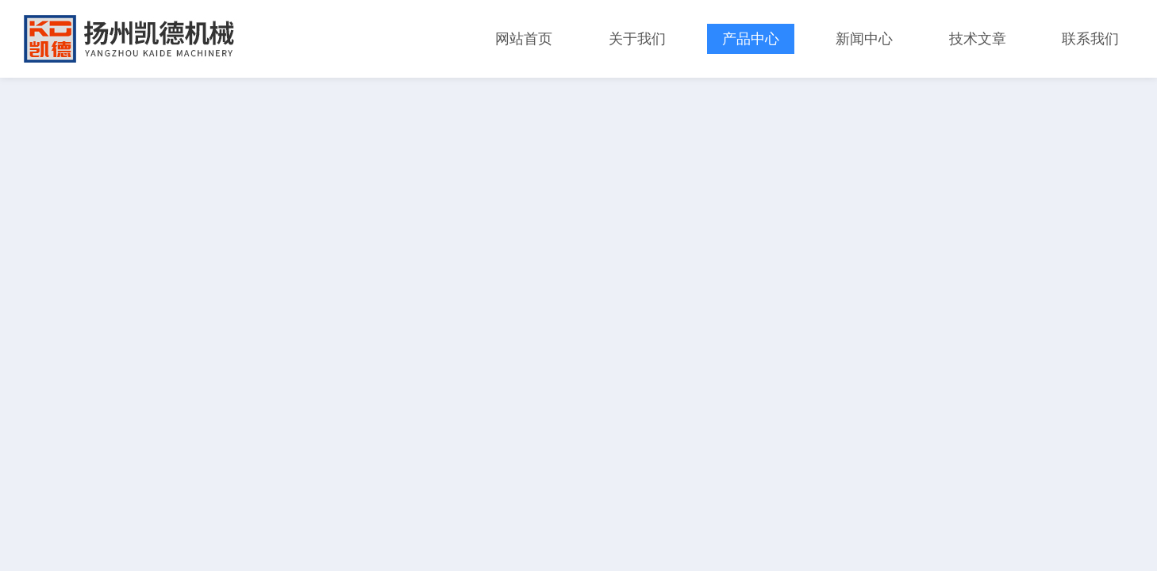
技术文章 (977, 39)
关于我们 (637, 39)
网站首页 (523, 39)
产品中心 (750, 39)
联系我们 (1090, 39)
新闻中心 (864, 39)
